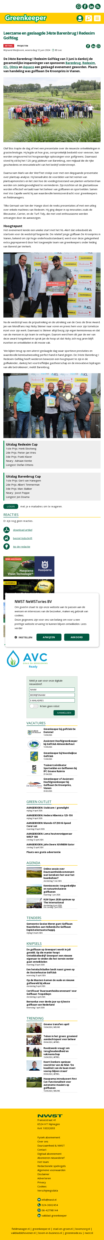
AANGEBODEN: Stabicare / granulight (48, 807)
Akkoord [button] (77, 637)
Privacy (41, 1182)
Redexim (88, 63)
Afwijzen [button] (49, 637)
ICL (5, 67)
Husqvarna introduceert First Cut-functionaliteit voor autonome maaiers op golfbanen (60, 1083)
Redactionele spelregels (51, 1166)
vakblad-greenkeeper (54, 1215)
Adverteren (44, 1178)
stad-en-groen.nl (63, 1228)
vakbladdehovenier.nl (23, 1233)
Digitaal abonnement (49, 1153)
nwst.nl (89, 1233)
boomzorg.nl (82, 1228)
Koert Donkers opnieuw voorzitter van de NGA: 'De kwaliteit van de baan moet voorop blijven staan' (59, 1066)
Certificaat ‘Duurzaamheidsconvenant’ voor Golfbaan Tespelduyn (52, 992)
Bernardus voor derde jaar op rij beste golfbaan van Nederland (48, 1003)
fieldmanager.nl (21, 1228)
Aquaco (28, 67)
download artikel (22, 530)
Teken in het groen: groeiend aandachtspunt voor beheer (60, 1037)
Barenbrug (73, 63)
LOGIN (11, 506)
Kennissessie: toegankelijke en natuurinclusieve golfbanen (60, 888)
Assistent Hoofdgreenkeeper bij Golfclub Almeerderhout (60, 742)
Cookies (42, 1186)
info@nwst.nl (49, 1199)
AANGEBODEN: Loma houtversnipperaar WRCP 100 (49, 835)
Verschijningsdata (47, 1190)
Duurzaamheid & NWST (51, 1145)
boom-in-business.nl (50, 1233)
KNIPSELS (34, 943)
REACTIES (11, 514)
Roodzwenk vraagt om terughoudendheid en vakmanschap (57, 1051)
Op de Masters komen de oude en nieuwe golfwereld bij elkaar (50, 981)
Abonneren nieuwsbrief (50, 1157)
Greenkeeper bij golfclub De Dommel (60, 730)
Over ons (42, 1141)
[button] (23, 637)
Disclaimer (43, 1174)
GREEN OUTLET (39, 801)
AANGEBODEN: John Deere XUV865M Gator (50, 844)
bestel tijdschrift (22, 538)
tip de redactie (21, 546)
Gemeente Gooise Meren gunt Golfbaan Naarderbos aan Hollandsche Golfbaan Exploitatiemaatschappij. (50, 926)
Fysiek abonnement (48, 1137)
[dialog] (52, 620)
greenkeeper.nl (41, 1228)
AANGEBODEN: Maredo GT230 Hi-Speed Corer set (49, 824)
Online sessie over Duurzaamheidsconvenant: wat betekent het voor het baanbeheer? (59, 873)
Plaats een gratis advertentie (44, 852)
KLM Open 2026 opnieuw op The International (59, 901)
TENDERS (34, 917)
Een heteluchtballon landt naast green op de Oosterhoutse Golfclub (50, 971)
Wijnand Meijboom (13, 50)
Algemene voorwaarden (51, 1170)
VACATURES (36, 723)
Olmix (14, 67)
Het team (43, 1162)
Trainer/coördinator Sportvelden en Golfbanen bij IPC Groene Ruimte (60, 768)
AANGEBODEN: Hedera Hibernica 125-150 (49, 815)
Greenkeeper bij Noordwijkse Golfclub (60, 754)
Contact (41, 1149)
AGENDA (33, 862)
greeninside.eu (73, 1233)
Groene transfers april (56, 1024)
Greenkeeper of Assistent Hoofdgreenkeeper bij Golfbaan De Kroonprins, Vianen (58, 783)
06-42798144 (50, 1210)
